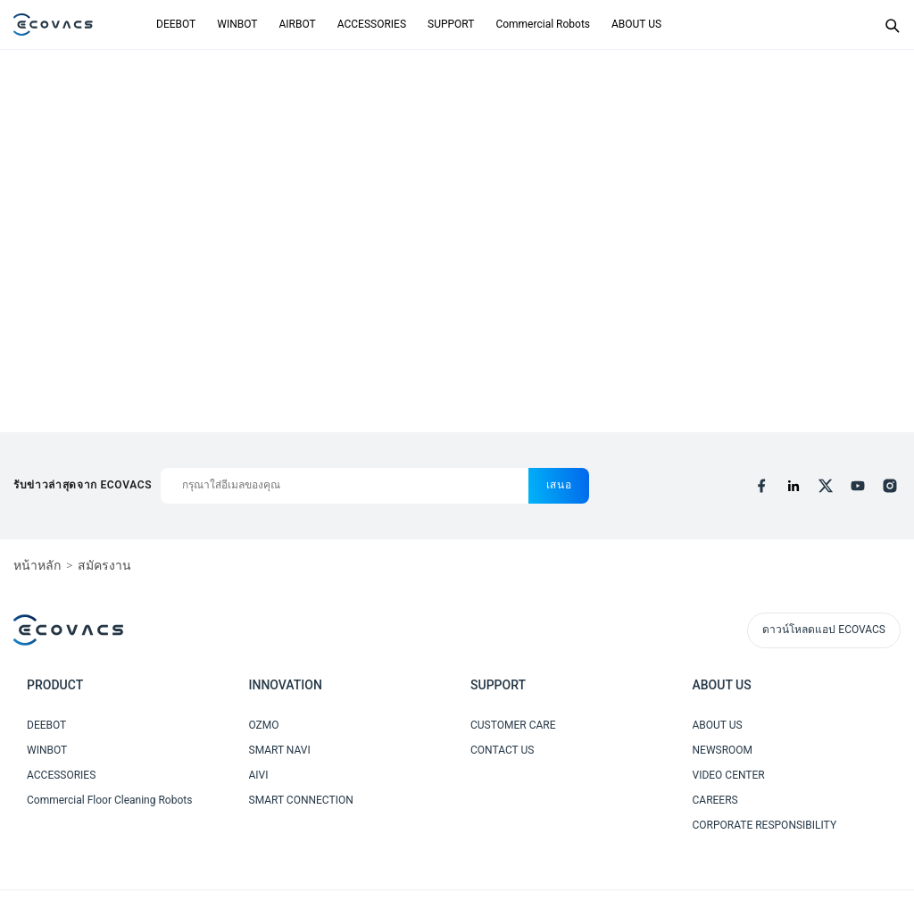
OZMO (264, 725)
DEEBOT (175, 24)
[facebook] (761, 485)
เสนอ (559, 485)
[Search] (892, 25)
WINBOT (237, 24)
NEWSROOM (723, 750)
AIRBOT (296, 24)
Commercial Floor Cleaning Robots (109, 800)
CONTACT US (502, 750)
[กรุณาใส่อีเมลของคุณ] (344, 486)
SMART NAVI (280, 750)
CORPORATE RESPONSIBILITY (765, 825)
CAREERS (715, 800)
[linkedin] (793, 485)
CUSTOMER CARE (513, 725)
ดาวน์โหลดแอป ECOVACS (823, 629)
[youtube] (857, 485)
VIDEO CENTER (729, 775)
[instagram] (890, 485)
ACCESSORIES (371, 24)
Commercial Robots (542, 24)
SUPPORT (451, 24)
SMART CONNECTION (301, 800)
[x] (825, 485)
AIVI (259, 775)
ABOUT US (636, 24)
